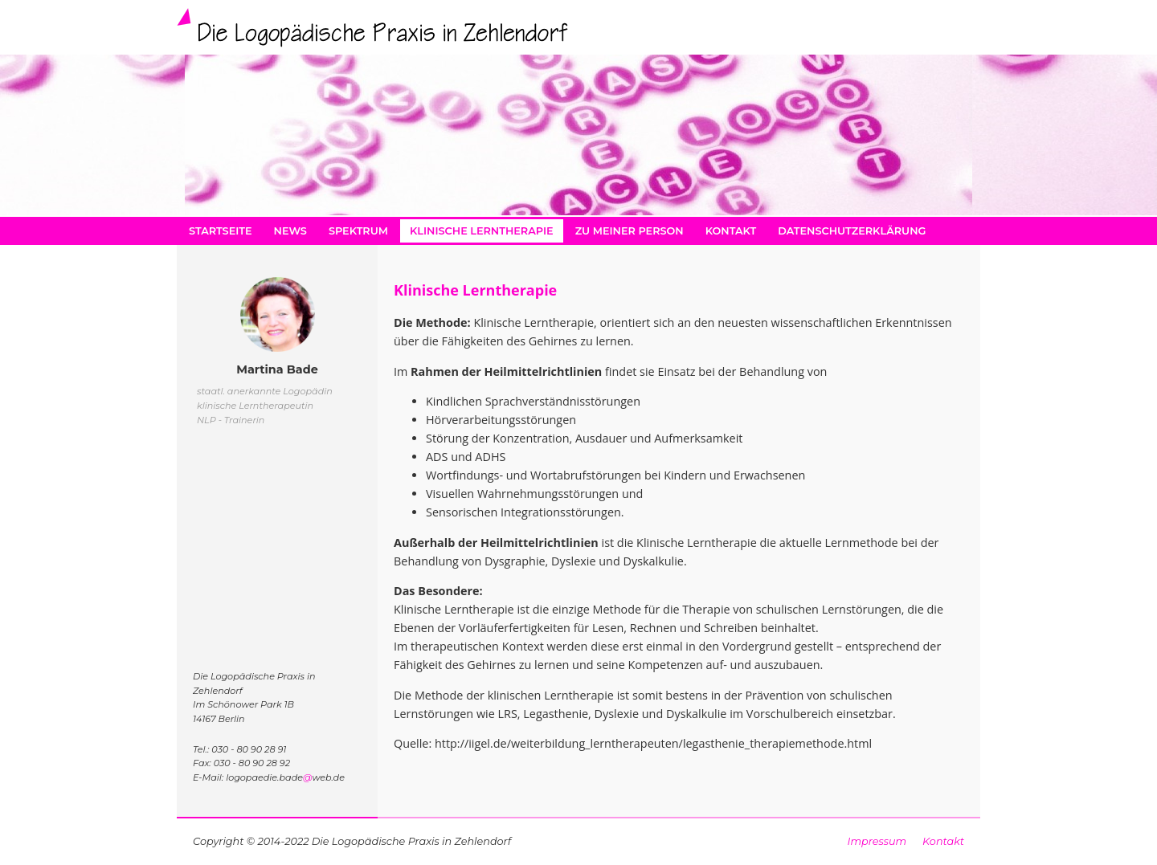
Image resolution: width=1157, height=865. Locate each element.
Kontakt (731, 231)
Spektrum (358, 231)
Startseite (220, 231)
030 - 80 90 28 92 (252, 763)
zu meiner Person (629, 231)
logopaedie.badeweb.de (285, 777)
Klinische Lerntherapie (482, 231)
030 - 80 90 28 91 (248, 749)
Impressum (877, 841)
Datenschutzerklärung (852, 231)
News (290, 231)
